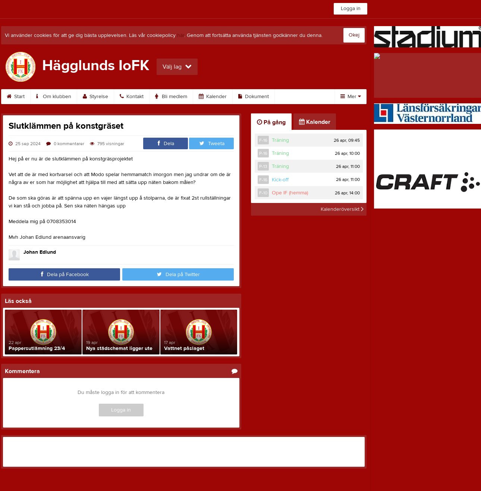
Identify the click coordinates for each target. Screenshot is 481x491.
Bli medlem (171, 96)
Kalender (213, 96)
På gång (271, 122)
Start (16, 96)
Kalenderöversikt (342, 209)
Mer (350, 96)
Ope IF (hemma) (290, 193)
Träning (280, 140)
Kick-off (280, 179)
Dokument (253, 96)
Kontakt (132, 96)
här (180, 35)
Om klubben (53, 96)
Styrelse (95, 96)
